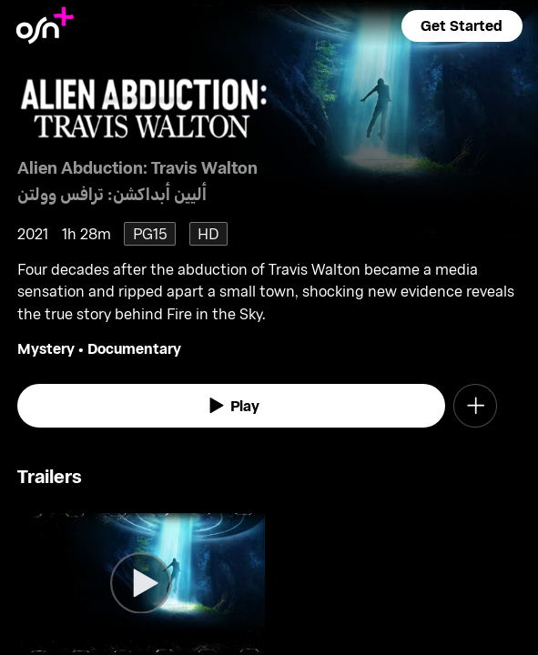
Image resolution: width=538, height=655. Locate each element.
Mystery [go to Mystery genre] (46, 348)
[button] (462, 26)
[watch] (230, 406)
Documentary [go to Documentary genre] (134, 348)
